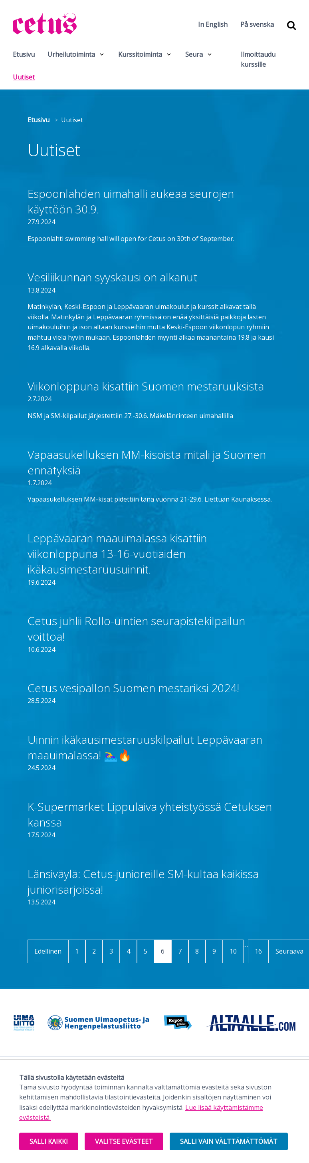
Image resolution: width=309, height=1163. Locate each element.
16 (258, 951)
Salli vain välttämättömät (228, 1141)
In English (213, 24)
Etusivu (24, 54)
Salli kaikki (49, 1141)
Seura (194, 54)
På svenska (257, 24)
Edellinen (47, 951)
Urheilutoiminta (71, 54)
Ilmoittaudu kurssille (258, 59)
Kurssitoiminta (140, 54)
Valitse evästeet (124, 1141)
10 (233, 951)
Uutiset (26, 77)
